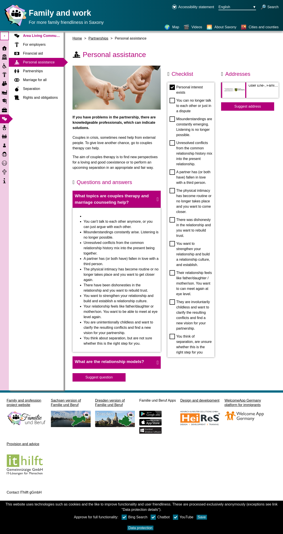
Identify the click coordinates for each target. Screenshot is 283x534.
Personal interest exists (186, 89)
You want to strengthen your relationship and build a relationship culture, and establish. (190, 254)
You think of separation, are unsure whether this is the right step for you (191, 344)
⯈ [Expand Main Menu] (5, 36)
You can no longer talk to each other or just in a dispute (190, 105)
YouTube (183, 517)
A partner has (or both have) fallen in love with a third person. (190, 176)
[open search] (269, 7)
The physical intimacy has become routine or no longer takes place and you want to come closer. (190, 201)
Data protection (140, 528)
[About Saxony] (221, 27)
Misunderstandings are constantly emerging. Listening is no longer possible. (191, 126)
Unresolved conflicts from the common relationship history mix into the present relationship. (191, 153)
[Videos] (192, 27)
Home (77, 38)
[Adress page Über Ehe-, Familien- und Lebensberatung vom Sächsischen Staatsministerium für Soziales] (250, 92)
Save (202, 517)
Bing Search (134, 517)
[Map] (171, 27)
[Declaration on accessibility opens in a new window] (193, 7)
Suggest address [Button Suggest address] (247, 106)
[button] (117, 199)
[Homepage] (14, 26)
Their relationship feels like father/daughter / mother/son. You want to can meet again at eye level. (191, 283)
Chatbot (160, 517)
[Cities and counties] (260, 27)
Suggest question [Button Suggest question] (99, 377)
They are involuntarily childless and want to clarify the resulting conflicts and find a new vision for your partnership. (190, 314)
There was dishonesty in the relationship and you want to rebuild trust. (190, 227)
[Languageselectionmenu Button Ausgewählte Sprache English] (237, 7)
